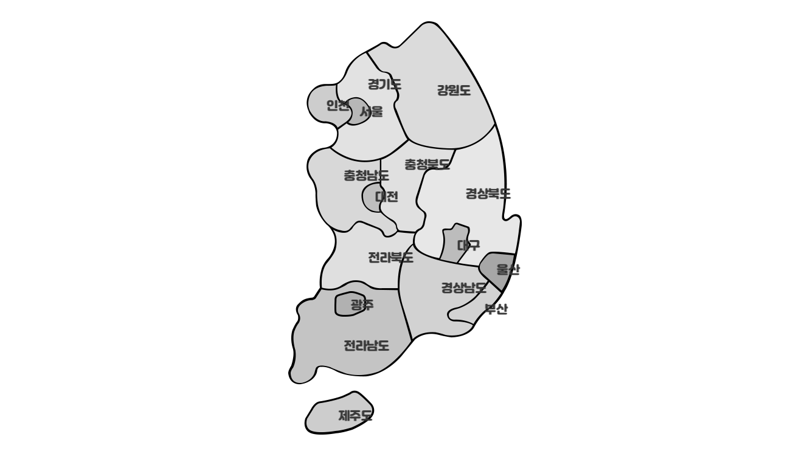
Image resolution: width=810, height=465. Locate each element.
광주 (360, 306)
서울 (369, 113)
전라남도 (363, 347)
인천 (336, 106)
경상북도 (484, 195)
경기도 (382, 85)
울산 (506, 271)
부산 (494, 310)
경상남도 (460, 289)
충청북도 (423, 165)
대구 (466, 246)
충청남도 (363, 176)
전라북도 (387, 258)
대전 (384, 198)
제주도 (353, 416)
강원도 (451, 91)
